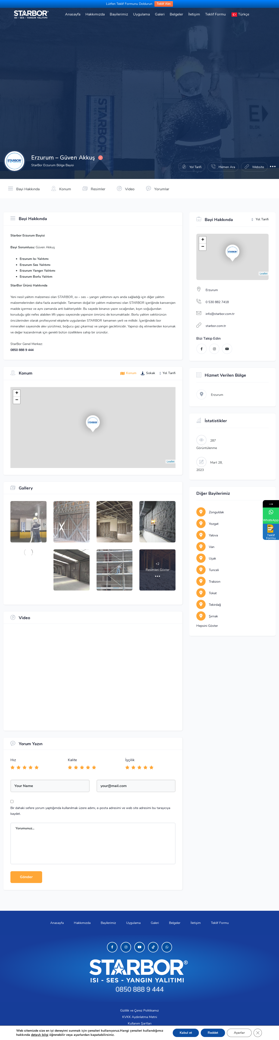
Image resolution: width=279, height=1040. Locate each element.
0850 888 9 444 (22, 350)
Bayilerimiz (119, 14)
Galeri (160, 14)
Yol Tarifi (260, 220)
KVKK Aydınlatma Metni (139, 1017)
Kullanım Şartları (139, 1023)
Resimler (94, 188)
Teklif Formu (215, 14)
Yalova (207, 535)
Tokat (206, 593)
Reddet (213, 1033)
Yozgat (207, 524)
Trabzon (208, 581)
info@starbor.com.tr (220, 314)
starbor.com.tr (216, 326)
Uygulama (141, 14)
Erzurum (212, 290)
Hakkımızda (95, 14)
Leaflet (170, 461)
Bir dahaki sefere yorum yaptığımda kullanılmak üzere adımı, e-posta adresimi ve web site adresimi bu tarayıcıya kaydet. (90, 811)
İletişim (194, 14)
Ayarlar (239, 1033)
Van (205, 547)
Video (126, 188)
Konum (61, 188)
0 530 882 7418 (217, 302)
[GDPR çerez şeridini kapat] (258, 1033)
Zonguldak (210, 512)
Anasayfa (72, 14)
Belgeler (176, 14)
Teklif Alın (164, 4)
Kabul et (186, 1033)
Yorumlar (157, 188)
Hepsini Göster (207, 626)
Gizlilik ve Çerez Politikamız (139, 1010)
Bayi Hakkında (24, 188)
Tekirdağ (208, 605)
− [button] (16, 400)
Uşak (206, 558)
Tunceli (207, 570)
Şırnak (207, 616)
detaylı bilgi (39, 1035)
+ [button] (16, 393)
